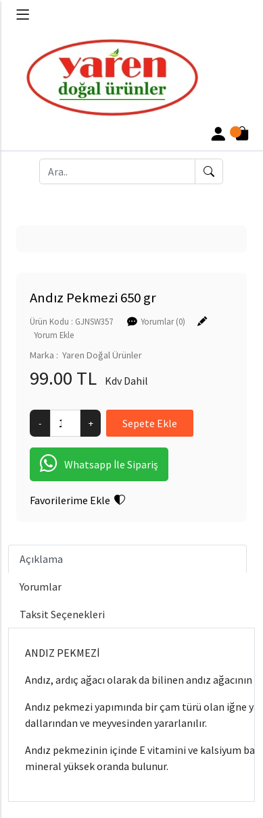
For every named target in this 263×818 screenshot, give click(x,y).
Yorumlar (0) (163, 321)
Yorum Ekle (54, 334)
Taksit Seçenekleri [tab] (62, 614)
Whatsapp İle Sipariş (99, 464)
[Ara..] (117, 171)
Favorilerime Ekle (77, 500)
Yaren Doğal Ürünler (102, 355)
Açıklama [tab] (41, 559)
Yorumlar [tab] (41, 586)
